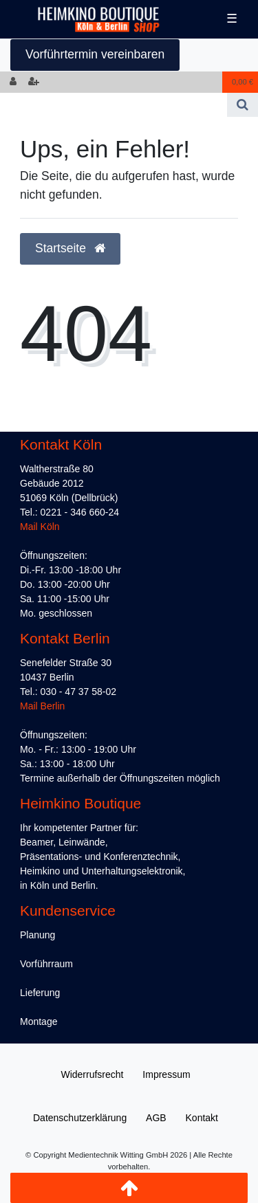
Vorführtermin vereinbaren (94, 54)
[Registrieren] (33, 82)
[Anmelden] (13, 82)
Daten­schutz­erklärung (80, 1117)
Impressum (166, 1074)
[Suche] (242, 105)
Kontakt (202, 1117)
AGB (156, 1117)
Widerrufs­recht (92, 1074)
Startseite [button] (70, 248)
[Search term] (113, 105)
